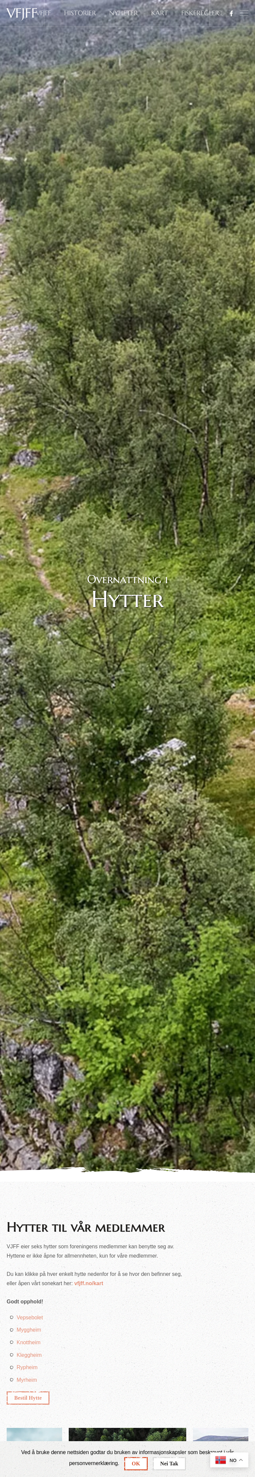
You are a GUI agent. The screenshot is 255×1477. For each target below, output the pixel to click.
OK (136, 1463)
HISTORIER (80, 13)
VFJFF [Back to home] (22, 13)
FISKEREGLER (200, 13)
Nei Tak (169, 1463)
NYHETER (123, 13)
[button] (244, 13)
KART (159, 13)
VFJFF (43, 13)
